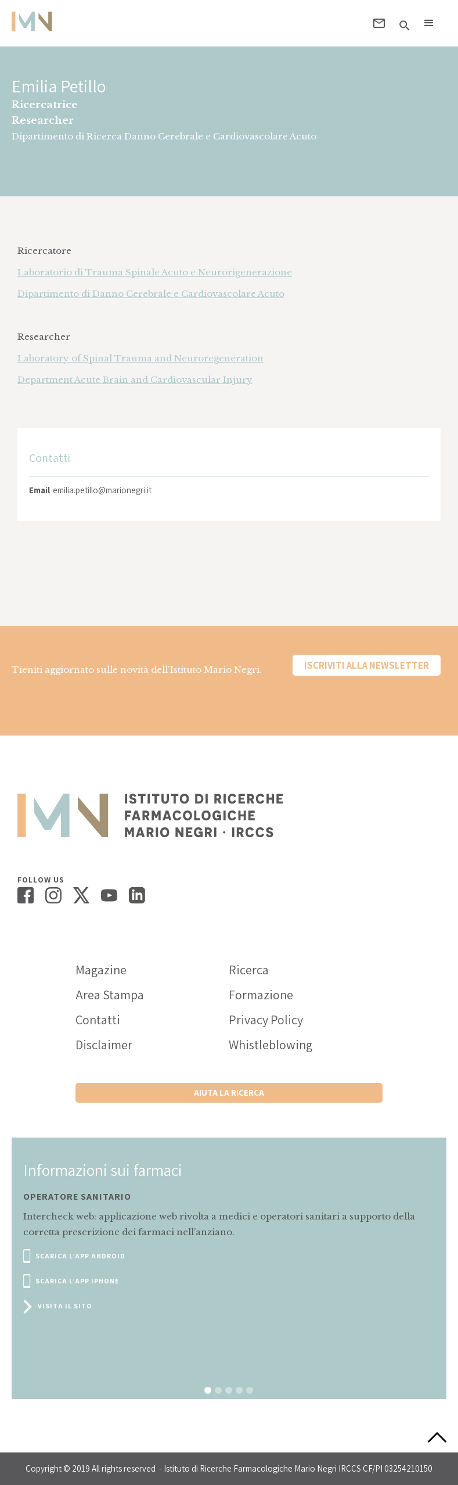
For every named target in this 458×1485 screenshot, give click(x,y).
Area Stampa (109, 995)
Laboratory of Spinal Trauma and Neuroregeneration (140, 358)
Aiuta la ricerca (229, 1092)
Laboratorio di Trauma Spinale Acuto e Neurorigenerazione (154, 272)
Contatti (97, 1019)
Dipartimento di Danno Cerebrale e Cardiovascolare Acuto (150, 293)
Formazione (261, 995)
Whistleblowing (270, 1044)
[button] (429, 23)
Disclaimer (103, 1044)
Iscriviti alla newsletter (366, 665)
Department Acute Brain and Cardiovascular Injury (135, 379)
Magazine (101, 970)
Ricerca (249, 970)
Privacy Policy (266, 1019)
